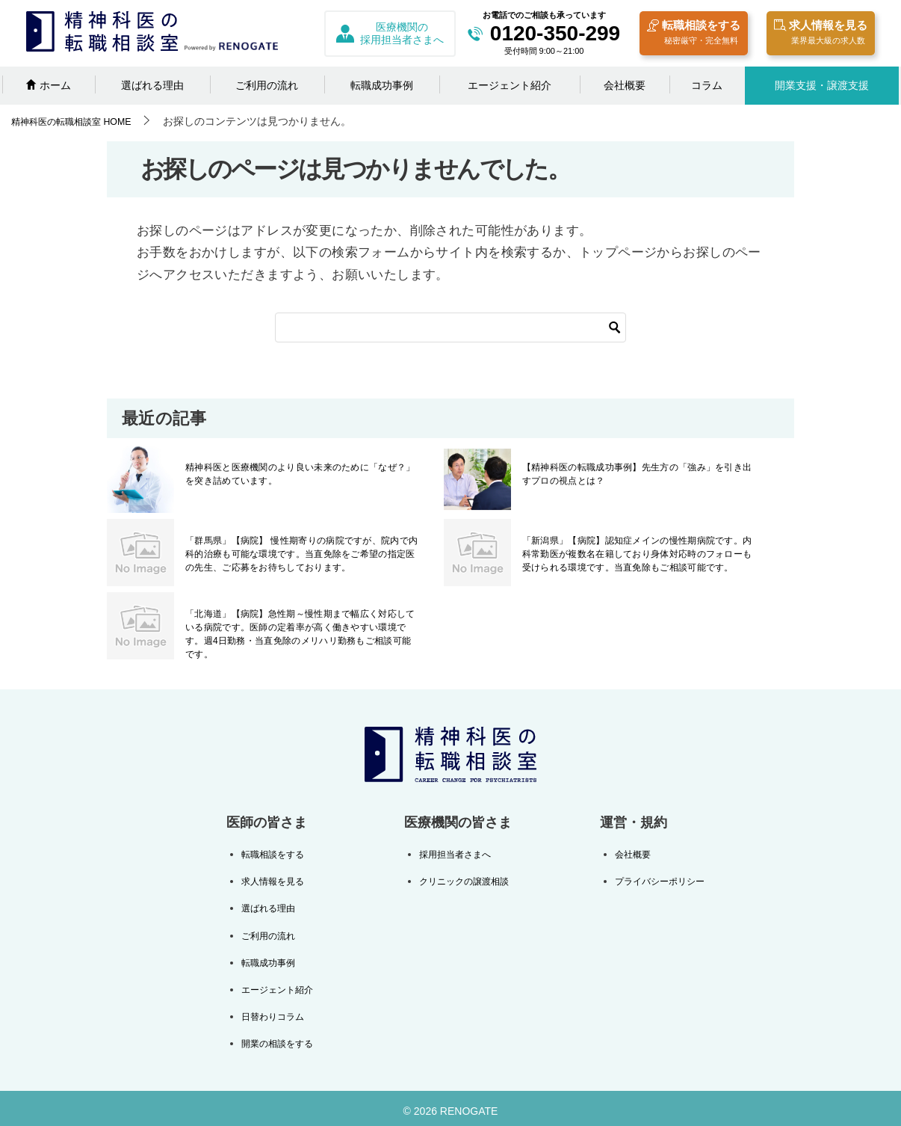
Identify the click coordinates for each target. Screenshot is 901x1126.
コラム (706, 85)
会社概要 (624, 85)
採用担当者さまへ (452, 854)
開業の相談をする (283, 1038)
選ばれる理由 (152, 85)
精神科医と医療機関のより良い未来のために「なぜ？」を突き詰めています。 (301, 474)
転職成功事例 (381, 85)
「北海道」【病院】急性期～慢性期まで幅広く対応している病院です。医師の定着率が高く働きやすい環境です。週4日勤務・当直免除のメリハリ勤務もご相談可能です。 (301, 627)
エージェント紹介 (509, 85)
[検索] (450, 327)
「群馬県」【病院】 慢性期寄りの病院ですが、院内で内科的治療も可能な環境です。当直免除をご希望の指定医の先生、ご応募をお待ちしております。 (301, 554)
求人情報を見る (820, 34)
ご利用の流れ (266, 85)
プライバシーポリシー (652, 880)
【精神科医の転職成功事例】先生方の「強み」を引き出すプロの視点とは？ (638, 474)
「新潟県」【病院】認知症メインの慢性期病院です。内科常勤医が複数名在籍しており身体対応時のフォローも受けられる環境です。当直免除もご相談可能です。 (638, 554)
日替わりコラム (278, 1012)
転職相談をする (693, 34)
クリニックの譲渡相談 (462, 880)
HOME (80, 121)
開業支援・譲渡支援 (822, 85)
